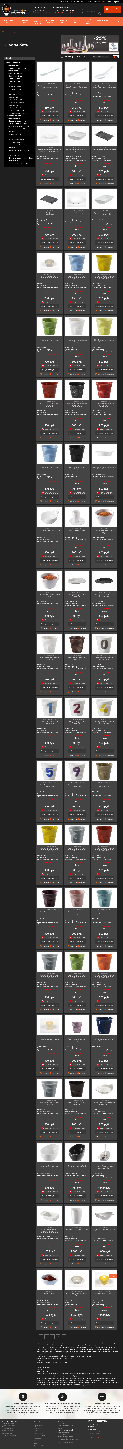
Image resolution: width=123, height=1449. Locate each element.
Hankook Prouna (38, 1433)
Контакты (97, 1)
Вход (108, 2)
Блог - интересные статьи (65, 1425)
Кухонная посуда (76, 21)
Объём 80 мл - (16, 102)
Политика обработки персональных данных (69, 1440)
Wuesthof (36, 1447)
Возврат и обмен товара (65, 1436)
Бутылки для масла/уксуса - (21, 158)
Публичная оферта (64, 1438)
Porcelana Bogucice (39, 1437)
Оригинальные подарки (102, 21)
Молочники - (15, 84)
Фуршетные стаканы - (18, 129)
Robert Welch (37, 1438)
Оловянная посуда (63, 21)
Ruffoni (36, 1440)
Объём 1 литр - (16, 110)
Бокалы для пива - (17, 121)
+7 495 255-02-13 (94, 1429)
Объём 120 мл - (17, 100)
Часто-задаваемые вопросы (66, 1427)
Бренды (116, 21)
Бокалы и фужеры (14, 118)
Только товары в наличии (71, 57)
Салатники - (15, 76)
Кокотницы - (16, 145)
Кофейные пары (13, 65)
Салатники (11, 132)
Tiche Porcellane (38, 1445)
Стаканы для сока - (18, 124)
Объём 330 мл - (16, 108)
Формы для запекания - (19, 150)
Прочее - (14, 92)
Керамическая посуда (23, 21)
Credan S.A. (37, 1430)
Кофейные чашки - (17, 68)
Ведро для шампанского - (18, 126)
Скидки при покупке (51, 111)
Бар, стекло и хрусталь (37, 21)
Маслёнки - (15, 87)
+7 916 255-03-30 (94, 1432)
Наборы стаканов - (18, 113)
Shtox (35, 1443)
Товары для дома (88, 21)
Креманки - (15, 134)
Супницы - (14, 81)
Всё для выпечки (13, 161)
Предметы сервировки (15, 73)
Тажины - (14, 147)
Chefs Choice (37, 1428)
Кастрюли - (15, 142)
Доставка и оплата (66, 1)
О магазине (61, 1423)
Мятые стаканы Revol (15, 94)
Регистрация (115, 2)
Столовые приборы (50, 21)
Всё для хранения (14, 155)
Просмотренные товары (65, 1442)
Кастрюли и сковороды (16, 140)
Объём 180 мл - (17, 97)
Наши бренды (11, 32)
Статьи (89, 1)
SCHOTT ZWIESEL (38, 1442)
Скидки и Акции (79, 1)
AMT (35, 1423)
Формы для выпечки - (18, 163)
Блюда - (14, 79)
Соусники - (15, 89)
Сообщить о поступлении (49, 116)
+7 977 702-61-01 (94, 1424)
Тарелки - (13, 71)
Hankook (36, 1432)
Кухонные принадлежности (17, 153)
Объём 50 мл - (16, 105)
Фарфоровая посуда (8, 21)
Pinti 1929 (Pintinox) (39, 1435)
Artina (35, 1427)
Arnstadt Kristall (38, 1425)
